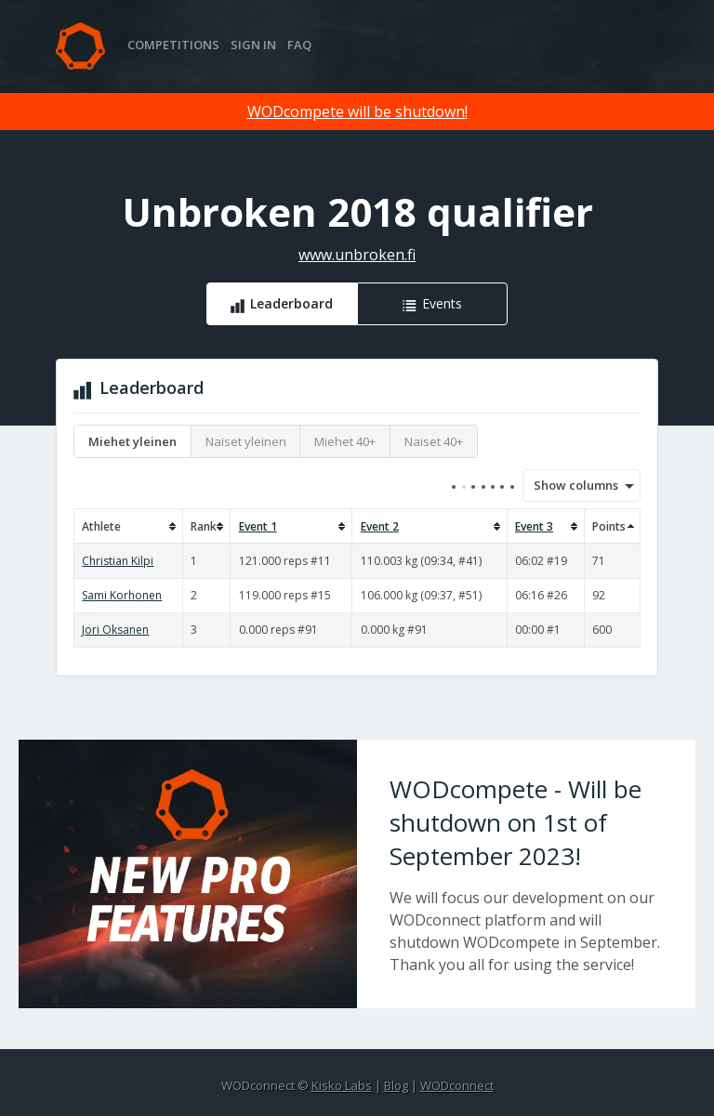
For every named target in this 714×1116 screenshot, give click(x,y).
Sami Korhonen (122, 595)
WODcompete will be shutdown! (357, 111)
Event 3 (534, 526)
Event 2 (380, 526)
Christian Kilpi (117, 561)
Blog (396, 1085)
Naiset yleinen (245, 441)
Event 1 (258, 526)
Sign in (253, 44)
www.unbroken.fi (357, 254)
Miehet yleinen (132, 441)
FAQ (299, 44)
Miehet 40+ (345, 441)
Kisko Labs (341, 1085)
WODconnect (457, 1085)
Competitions (173, 44)
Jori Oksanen (115, 629)
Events (442, 303)
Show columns (569, 485)
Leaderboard (291, 303)
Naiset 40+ (433, 441)
